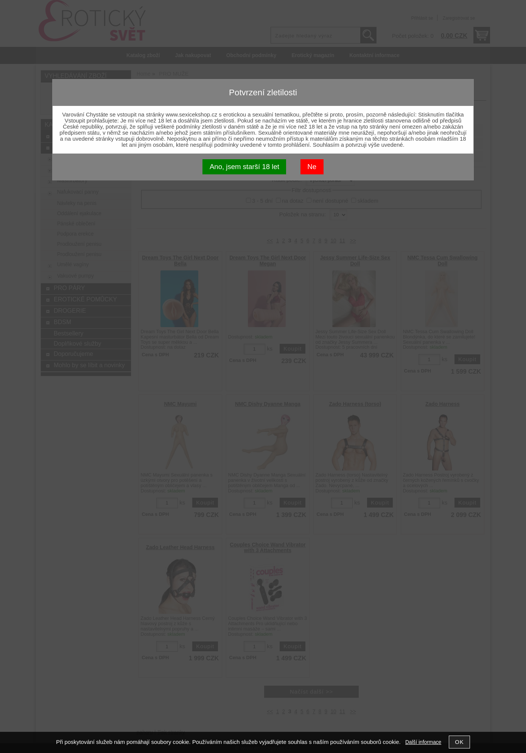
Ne (311, 167)
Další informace (423, 742)
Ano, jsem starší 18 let (244, 167)
